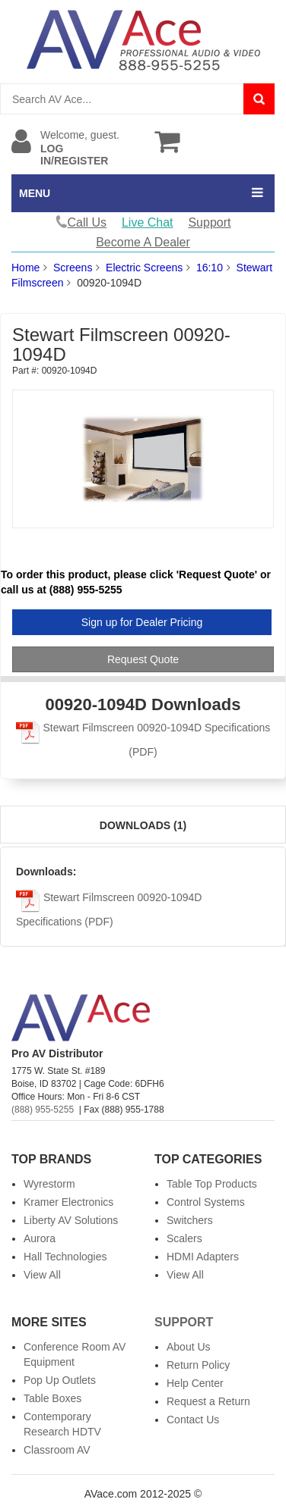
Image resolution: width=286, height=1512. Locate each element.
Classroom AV (57, 1450)
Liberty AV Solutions (71, 1220)
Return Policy (198, 1365)
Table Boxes (52, 1398)
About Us (189, 1347)
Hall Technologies (65, 1257)
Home (25, 267)
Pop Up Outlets (60, 1380)
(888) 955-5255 (42, 1109)
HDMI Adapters (203, 1257)
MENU (34, 193)
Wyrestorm (49, 1184)
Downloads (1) (143, 825)
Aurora (40, 1238)
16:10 (209, 267)
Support (209, 222)
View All (42, 1275)
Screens (72, 267)
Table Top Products (212, 1184)
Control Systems (206, 1202)
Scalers (184, 1238)
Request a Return (208, 1401)
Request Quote (143, 659)
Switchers (190, 1220)
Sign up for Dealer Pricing (142, 622)
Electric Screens (144, 267)
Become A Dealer (143, 242)
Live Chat (147, 222)
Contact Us (193, 1419)
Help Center (195, 1383)
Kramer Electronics (68, 1202)
